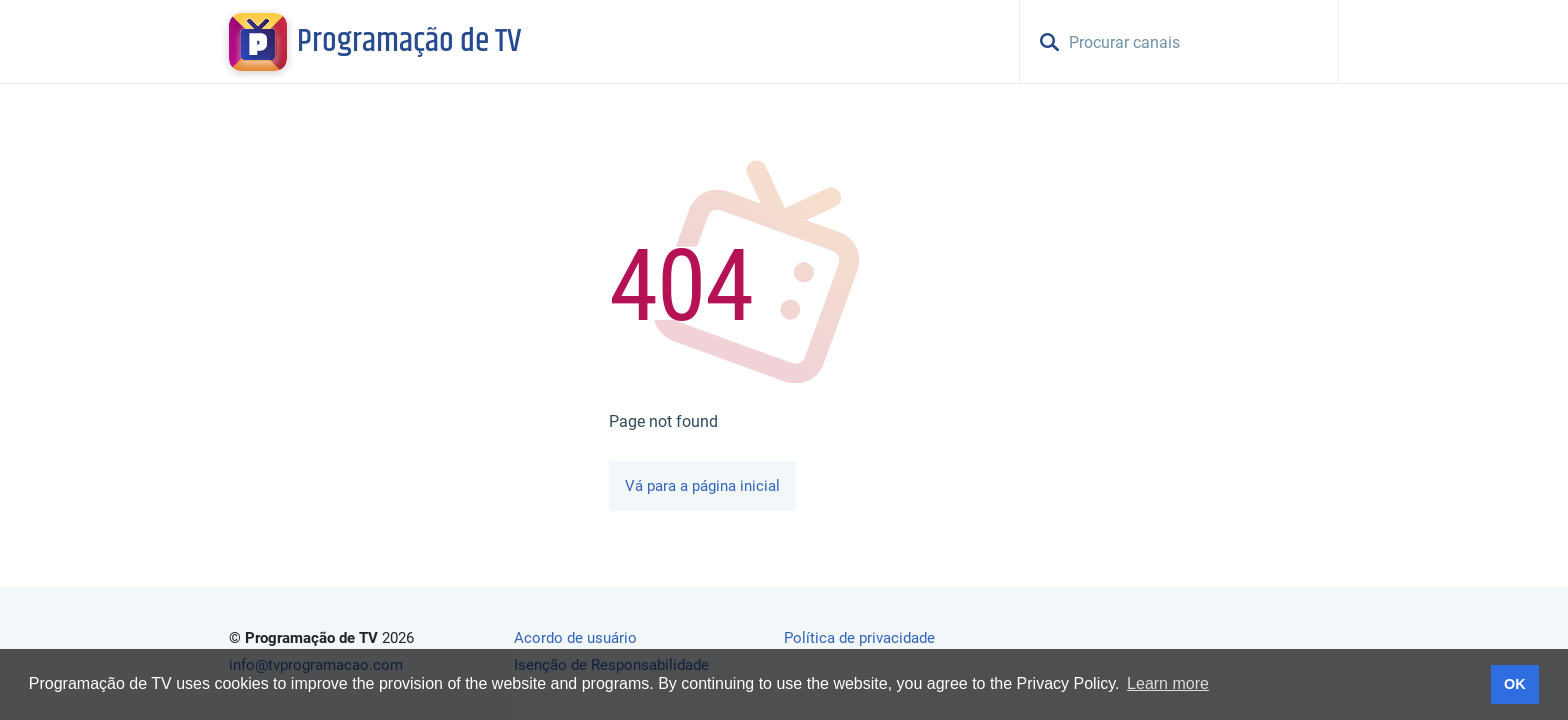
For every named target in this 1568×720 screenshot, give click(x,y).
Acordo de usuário (575, 638)
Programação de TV (409, 42)
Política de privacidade (859, 638)
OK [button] (1515, 684)
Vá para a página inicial (702, 486)
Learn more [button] (1168, 683)
